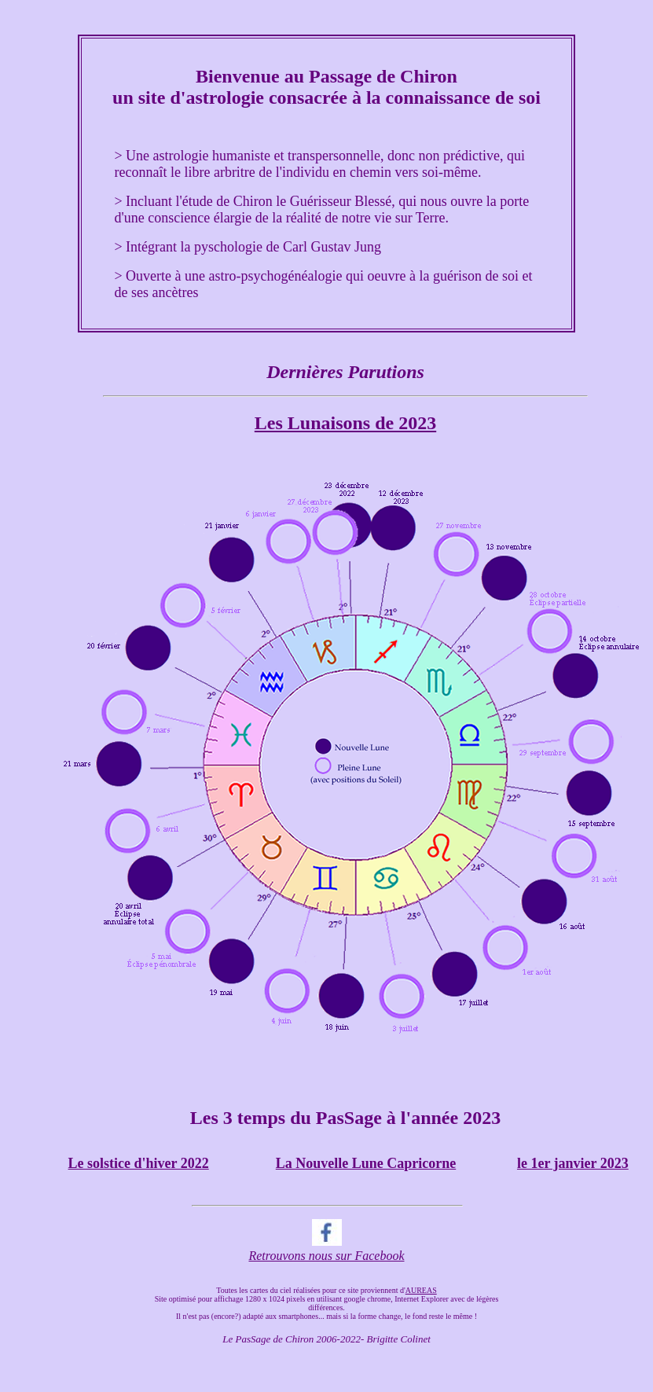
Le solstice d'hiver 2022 (138, 1163)
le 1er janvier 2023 (573, 1163)
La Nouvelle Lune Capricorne (366, 1163)
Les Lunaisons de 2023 (345, 423)
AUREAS (421, 1290)
